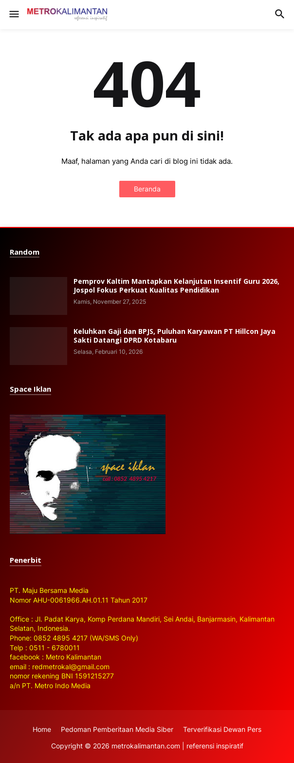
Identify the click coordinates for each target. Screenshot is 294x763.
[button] (13, 14)
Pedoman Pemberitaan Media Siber (117, 729)
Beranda (147, 189)
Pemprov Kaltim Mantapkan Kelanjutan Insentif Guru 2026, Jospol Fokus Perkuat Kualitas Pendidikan (176, 286)
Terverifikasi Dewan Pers (222, 729)
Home (42, 729)
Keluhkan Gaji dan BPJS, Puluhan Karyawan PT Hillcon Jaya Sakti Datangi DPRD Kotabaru (175, 336)
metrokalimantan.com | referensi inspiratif (177, 746)
